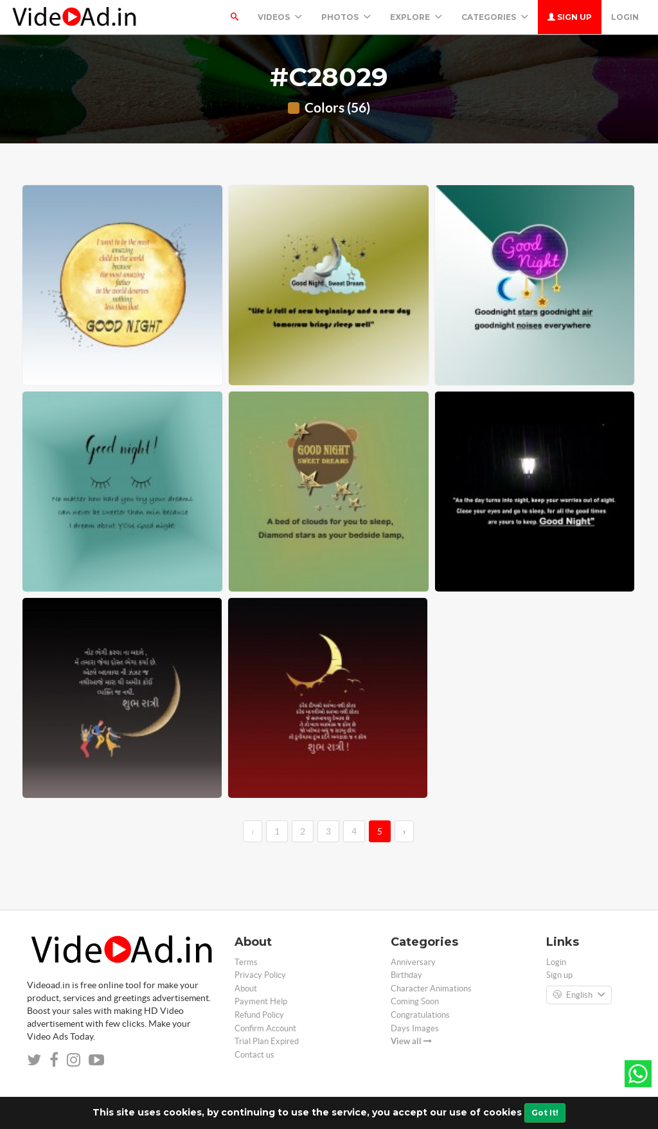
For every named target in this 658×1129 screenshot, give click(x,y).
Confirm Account (265, 1028)
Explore (416, 17)
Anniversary (413, 962)
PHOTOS (346, 17)
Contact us (254, 1055)
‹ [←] (252, 831)
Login (625, 17)
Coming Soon (415, 1001)
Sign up (569, 17)
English (579, 995)
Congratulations (420, 1015)
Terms (246, 962)
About (246, 988)
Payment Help (261, 1001)
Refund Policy (259, 1015)
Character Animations (431, 988)
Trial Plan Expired (267, 1041)
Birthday (406, 975)
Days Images (415, 1028)
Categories (494, 17)
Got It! (544, 1112)
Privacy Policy (260, 975)
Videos (280, 17)
